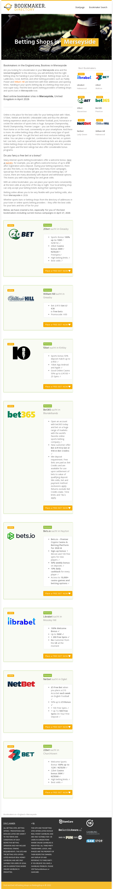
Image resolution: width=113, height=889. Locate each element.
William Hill (19, 81)
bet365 (9, 162)
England (21, 814)
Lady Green (82, 135)
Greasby (64, 229)
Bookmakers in (10, 814)
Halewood (82, 88)
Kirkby (62, 348)
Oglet (64, 679)
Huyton (65, 531)
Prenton (99, 112)
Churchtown (50, 754)
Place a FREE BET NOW (57, 270)
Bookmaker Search (98, 7)
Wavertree (82, 112)
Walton (98, 88)
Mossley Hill (49, 620)
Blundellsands (50, 413)
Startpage (80, 7)
